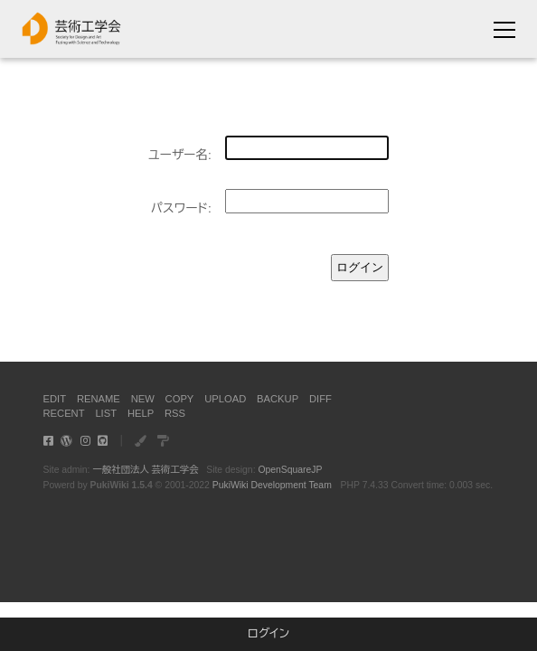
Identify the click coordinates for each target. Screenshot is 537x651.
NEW (143, 398)
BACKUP (277, 398)
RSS (175, 413)
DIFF (320, 398)
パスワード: (181, 208)
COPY (179, 398)
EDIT (54, 398)
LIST (106, 413)
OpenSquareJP (290, 470)
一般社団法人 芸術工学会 (145, 470)
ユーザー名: (180, 155)
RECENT (64, 413)
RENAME (98, 398)
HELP (140, 413)
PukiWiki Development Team (272, 485)
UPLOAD (225, 398)
